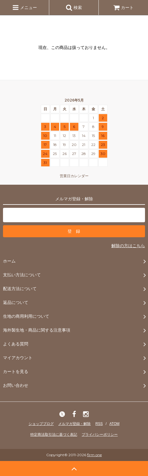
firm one (94, 455)
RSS (99, 424)
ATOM (114, 424)
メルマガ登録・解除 (74, 424)
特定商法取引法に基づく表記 (53, 434)
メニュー (24, 7)
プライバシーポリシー (100, 434)
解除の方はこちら (128, 245)
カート (123, 7)
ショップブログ (41, 424)
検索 (74, 7)
